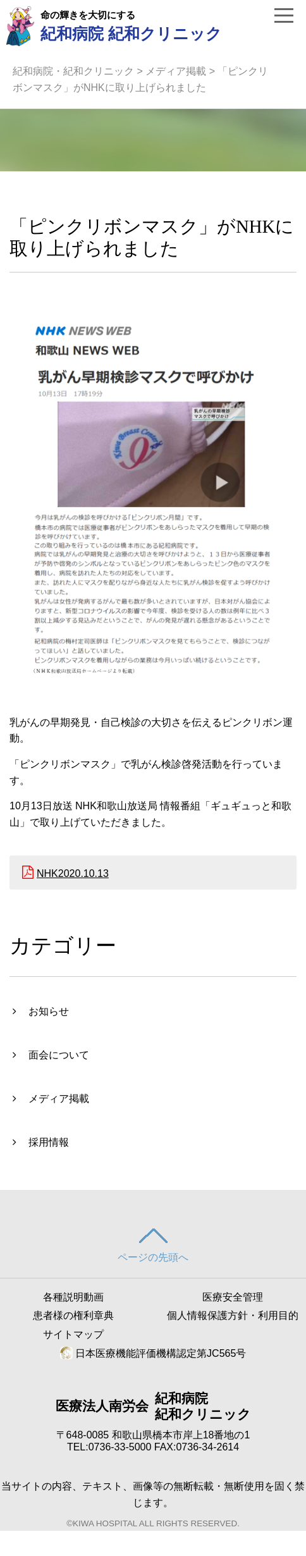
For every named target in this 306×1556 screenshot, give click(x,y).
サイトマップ (73, 1334)
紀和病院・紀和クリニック (73, 71)
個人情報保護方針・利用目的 (232, 1315)
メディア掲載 (175, 71)
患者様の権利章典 (73, 1315)
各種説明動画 (73, 1297)
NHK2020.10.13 (73, 873)
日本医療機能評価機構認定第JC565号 (153, 1353)
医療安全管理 (232, 1297)
